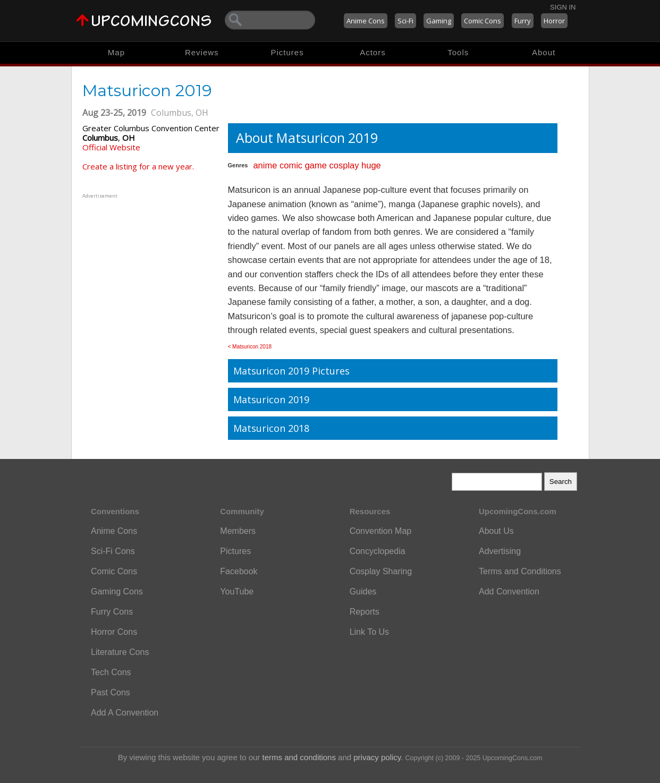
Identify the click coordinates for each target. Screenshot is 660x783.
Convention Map (381, 530)
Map (116, 52)
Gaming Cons (117, 591)
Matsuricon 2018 (271, 428)
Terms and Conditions (520, 571)
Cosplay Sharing (381, 571)
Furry (522, 20)
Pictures (286, 52)
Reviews (202, 52)
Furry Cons (112, 611)
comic (291, 165)
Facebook (238, 571)
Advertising (500, 551)
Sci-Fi (405, 20)
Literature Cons (120, 652)
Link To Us (369, 631)
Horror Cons (114, 631)
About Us (496, 530)
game (316, 165)
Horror (554, 20)
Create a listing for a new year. (138, 166)
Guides (363, 591)
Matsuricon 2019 (271, 399)
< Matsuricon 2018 (250, 347)
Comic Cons (482, 20)
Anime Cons (365, 20)
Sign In (563, 7)
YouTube (236, 591)
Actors (373, 52)
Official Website (111, 147)
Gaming (438, 20)
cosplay (344, 165)
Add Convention (509, 591)
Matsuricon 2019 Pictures (291, 370)
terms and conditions (299, 757)
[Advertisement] (148, 267)
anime (265, 165)
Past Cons (110, 692)
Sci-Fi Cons (113, 551)
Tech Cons (111, 672)
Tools (458, 52)
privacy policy (377, 757)
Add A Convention (124, 712)
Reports (364, 611)
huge (371, 165)
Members (238, 530)
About (543, 52)
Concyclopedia (377, 551)
